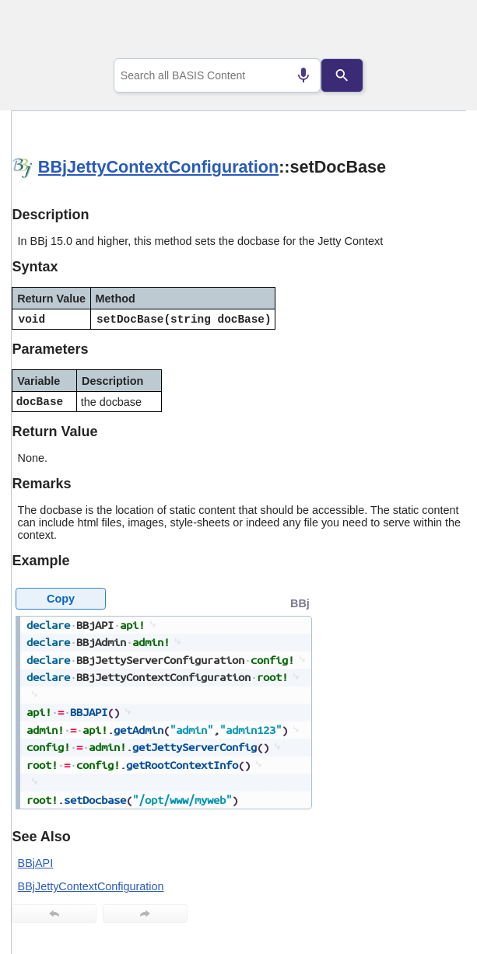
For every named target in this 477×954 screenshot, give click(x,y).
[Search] (342, 75)
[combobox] (217, 75)
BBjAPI (36, 863)
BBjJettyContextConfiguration (158, 166)
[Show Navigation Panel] (434, 32)
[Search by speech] (303, 75)
